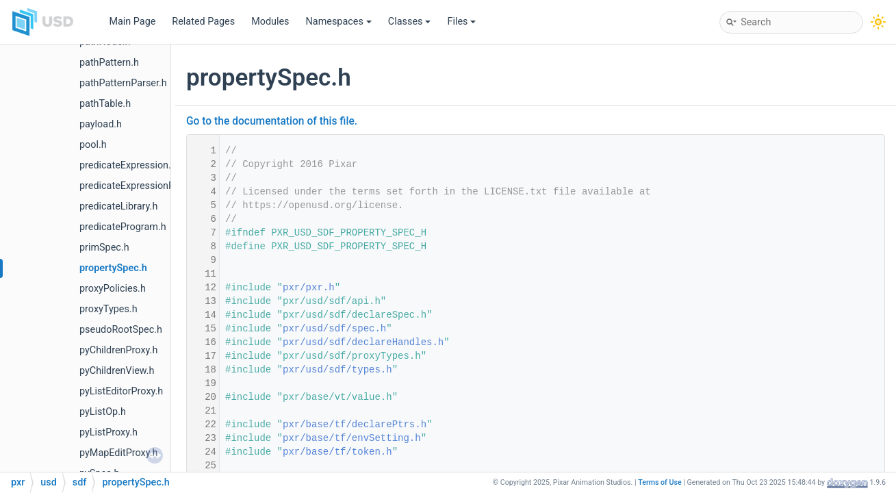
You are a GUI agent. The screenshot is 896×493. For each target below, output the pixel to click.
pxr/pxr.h (309, 287)
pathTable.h (105, 104)
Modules (270, 21)
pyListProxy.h (108, 432)
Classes (409, 21)
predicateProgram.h (122, 227)
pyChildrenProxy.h (118, 350)
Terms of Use (660, 482)
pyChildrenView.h (117, 371)
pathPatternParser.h (123, 83)
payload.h (100, 124)
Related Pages (203, 21)
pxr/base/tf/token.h (337, 451)
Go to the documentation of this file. (271, 121)
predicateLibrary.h (118, 206)
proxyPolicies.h (112, 288)
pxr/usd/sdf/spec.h (334, 328)
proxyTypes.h (108, 309)
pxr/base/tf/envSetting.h (352, 438)
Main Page (132, 21)
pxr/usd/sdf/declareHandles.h (363, 342)
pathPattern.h (109, 62)
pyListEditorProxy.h (121, 391)
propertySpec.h (113, 268)
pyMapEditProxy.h (118, 453)
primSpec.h (104, 247)
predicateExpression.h (128, 165)
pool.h (93, 145)
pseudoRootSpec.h (120, 330)
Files (461, 21)
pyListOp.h (102, 412)
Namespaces (339, 21)
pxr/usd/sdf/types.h (337, 369)
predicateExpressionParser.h (142, 186)
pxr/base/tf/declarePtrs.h (354, 424)
